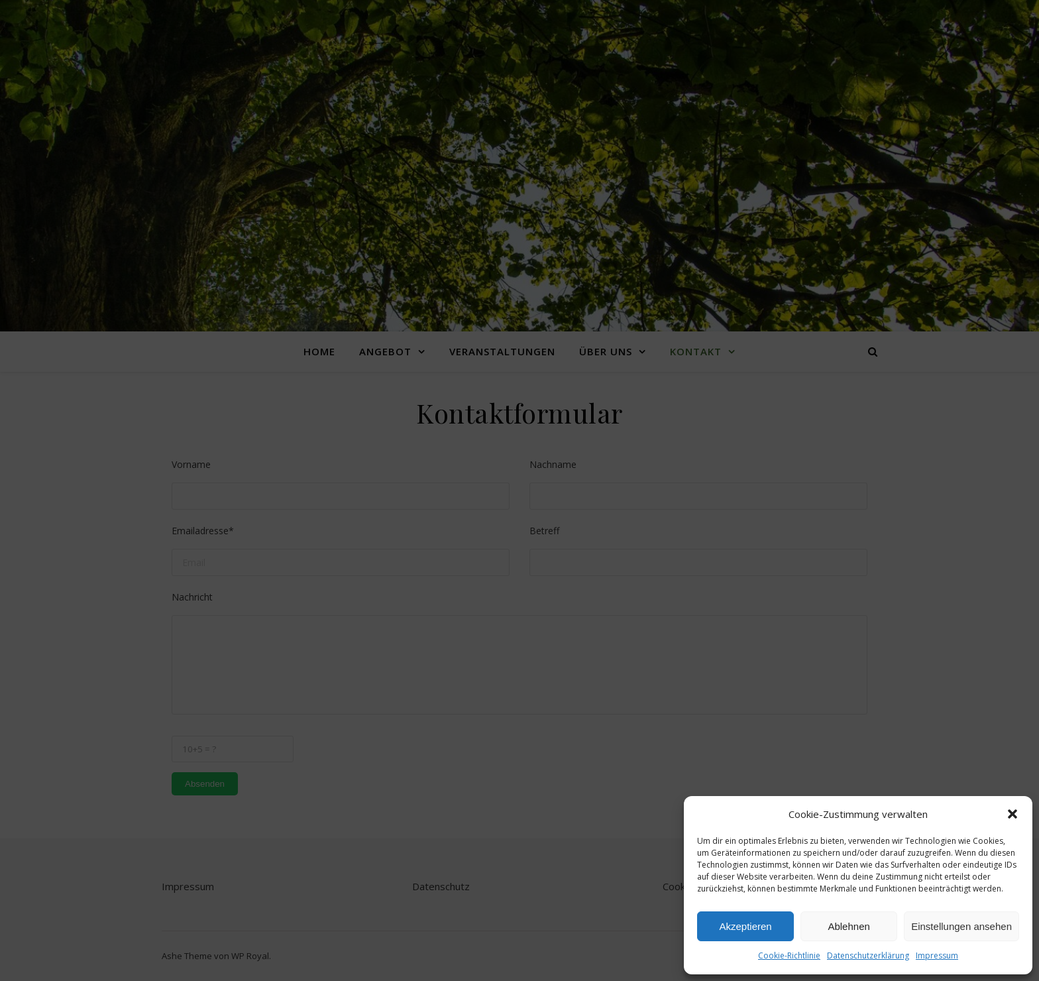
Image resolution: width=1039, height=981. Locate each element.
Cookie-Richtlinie (789, 955)
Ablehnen (848, 926)
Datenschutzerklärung (868, 955)
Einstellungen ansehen (961, 926)
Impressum (937, 955)
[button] (1012, 814)
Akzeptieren (745, 926)
